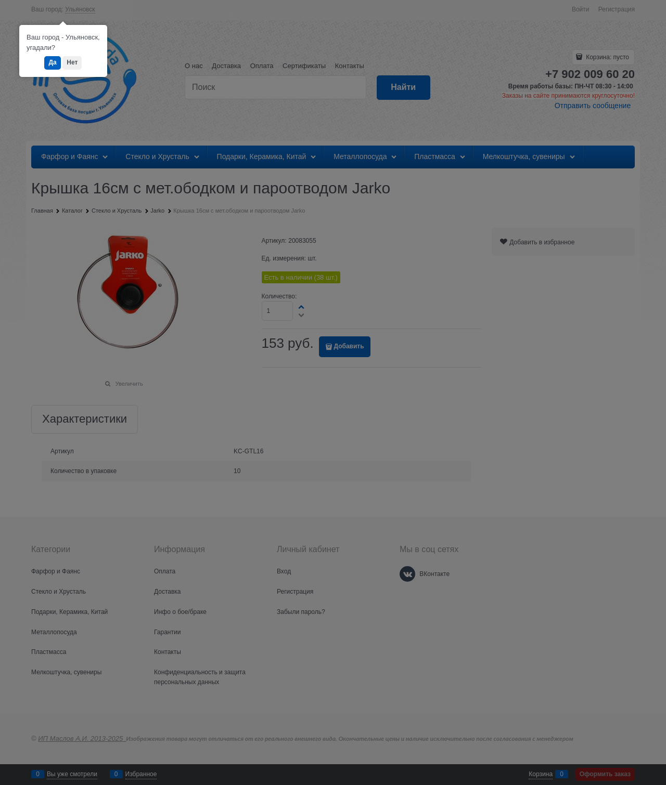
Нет (72, 62)
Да (52, 62)
